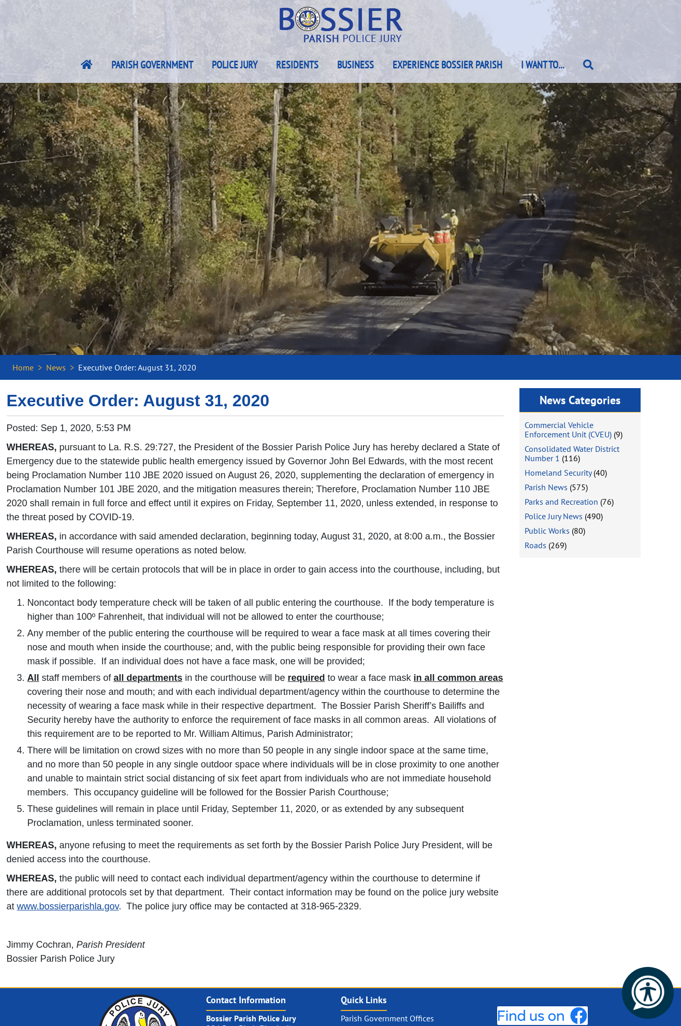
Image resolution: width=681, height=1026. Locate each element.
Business (355, 65)
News (56, 367)
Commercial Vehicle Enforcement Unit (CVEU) (568, 429)
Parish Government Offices (387, 1018)
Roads (535, 545)
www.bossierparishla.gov (68, 906)
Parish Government (152, 65)
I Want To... (542, 65)
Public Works (547, 530)
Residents (297, 65)
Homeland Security (558, 472)
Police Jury (234, 65)
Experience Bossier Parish (447, 65)
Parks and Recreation (561, 501)
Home (23, 367)
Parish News (546, 487)
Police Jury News (554, 516)
